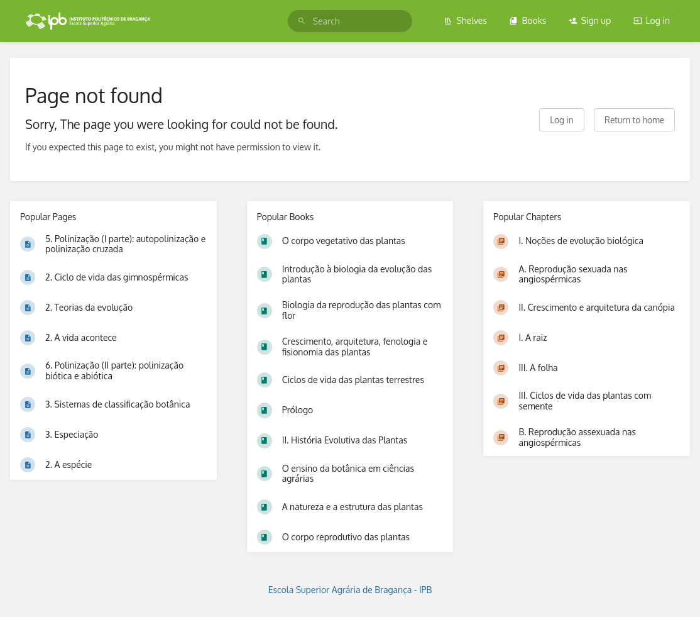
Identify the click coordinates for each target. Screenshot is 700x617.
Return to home (634, 119)
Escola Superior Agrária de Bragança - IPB (350, 589)
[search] (350, 21)
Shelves (465, 20)
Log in (651, 20)
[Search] (301, 21)
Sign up (590, 20)
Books (527, 20)
